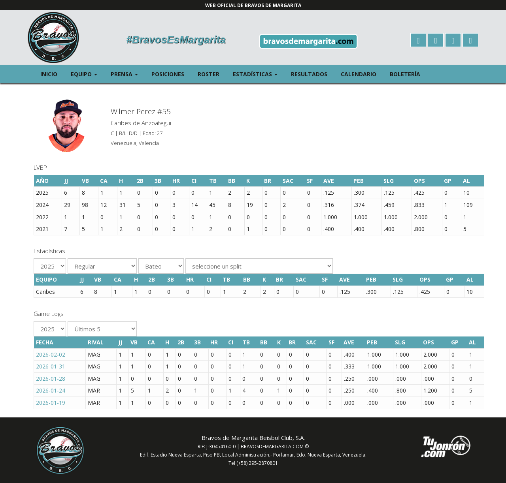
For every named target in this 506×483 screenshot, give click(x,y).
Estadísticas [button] (258, 74)
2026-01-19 (50, 402)
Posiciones (167, 74)
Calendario (358, 74)
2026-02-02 (50, 354)
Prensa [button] (128, 74)
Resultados (309, 74)
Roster (208, 74)
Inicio (48, 74)
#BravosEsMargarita (175, 39)
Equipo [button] (87, 74)
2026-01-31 (50, 366)
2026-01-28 (50, 378)
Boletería (405, 74)
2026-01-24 (50, 390)
